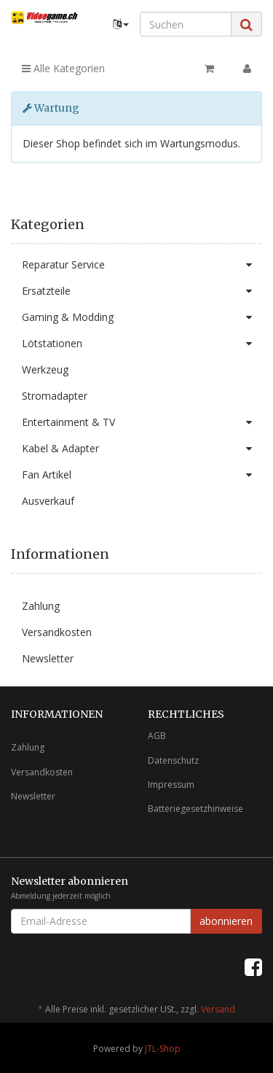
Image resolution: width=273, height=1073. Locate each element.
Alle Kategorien (63, 68)
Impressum (171, 784)
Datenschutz (173, 760)
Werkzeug (45, 369)
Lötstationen (142, 343)
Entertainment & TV (142, 422)
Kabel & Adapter (142, 448)
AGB (157, 735)
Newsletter (48, 658)
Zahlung (41, 606)
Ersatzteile (142, 291)
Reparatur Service (142, 265)
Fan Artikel (142, 475)
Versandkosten (57, 632)
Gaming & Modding (142, 317)
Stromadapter (54, 396)
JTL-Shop (163, 1048)
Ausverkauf (48, 501)
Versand (218, 1009)
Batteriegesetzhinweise (195, 808)
